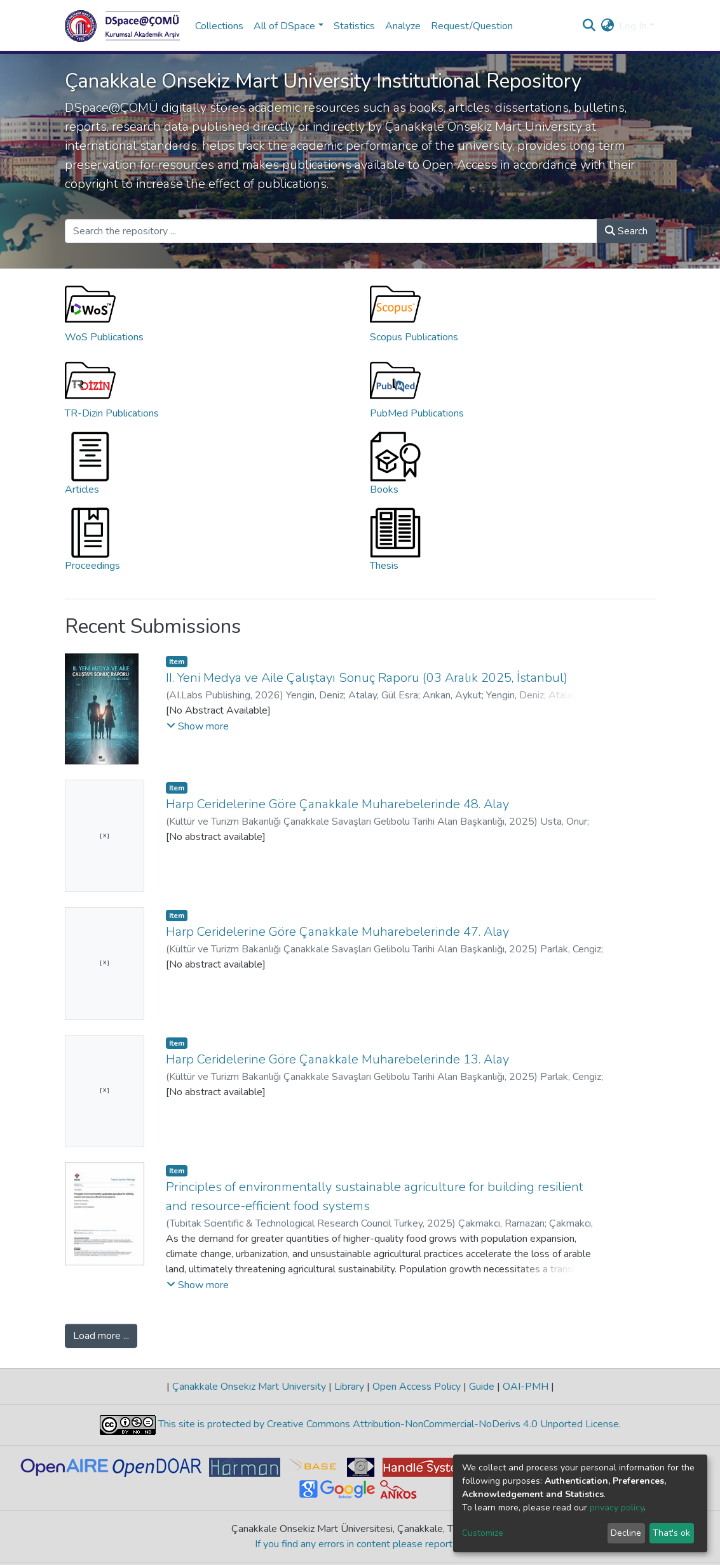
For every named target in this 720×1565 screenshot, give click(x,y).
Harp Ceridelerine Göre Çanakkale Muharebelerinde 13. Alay (337, 1059)
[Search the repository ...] (331, 231)
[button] (607, 26)
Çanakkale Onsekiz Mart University (249, 1387)
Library (349, 1387)
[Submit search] (589, 26)
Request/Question (472, 26)
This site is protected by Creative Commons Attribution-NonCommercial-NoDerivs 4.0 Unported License (387, 1424)
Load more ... (101, 1336)
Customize (482, 1533)
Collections (219, 26)
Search (626, 231)
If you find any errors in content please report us (360, 1544)
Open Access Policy (416, 1387)
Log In (632, 26)
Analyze (403, 26)
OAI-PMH (525, 1387)
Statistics (354, 26)
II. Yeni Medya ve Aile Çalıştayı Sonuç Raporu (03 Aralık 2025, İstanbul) (366, 677)
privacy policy (617, 1508)
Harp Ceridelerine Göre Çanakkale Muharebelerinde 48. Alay (337, 804)
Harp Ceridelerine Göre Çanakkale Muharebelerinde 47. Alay (337, 931)
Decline (626, 1533)
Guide (481, 1387)
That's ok (671, 1533)
